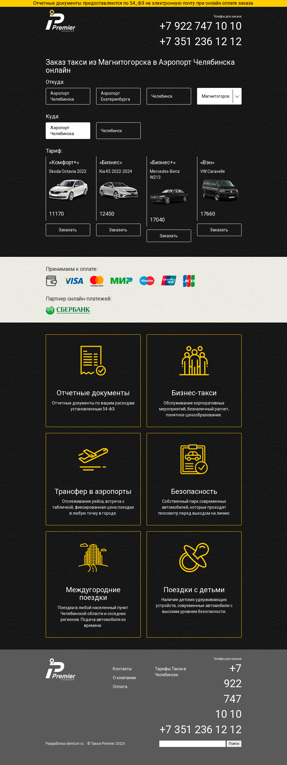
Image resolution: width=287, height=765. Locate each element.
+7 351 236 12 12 (201, 41)
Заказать (68, 229)
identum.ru (75, 744)
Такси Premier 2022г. (108, 744)
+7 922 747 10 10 (201, 26)
